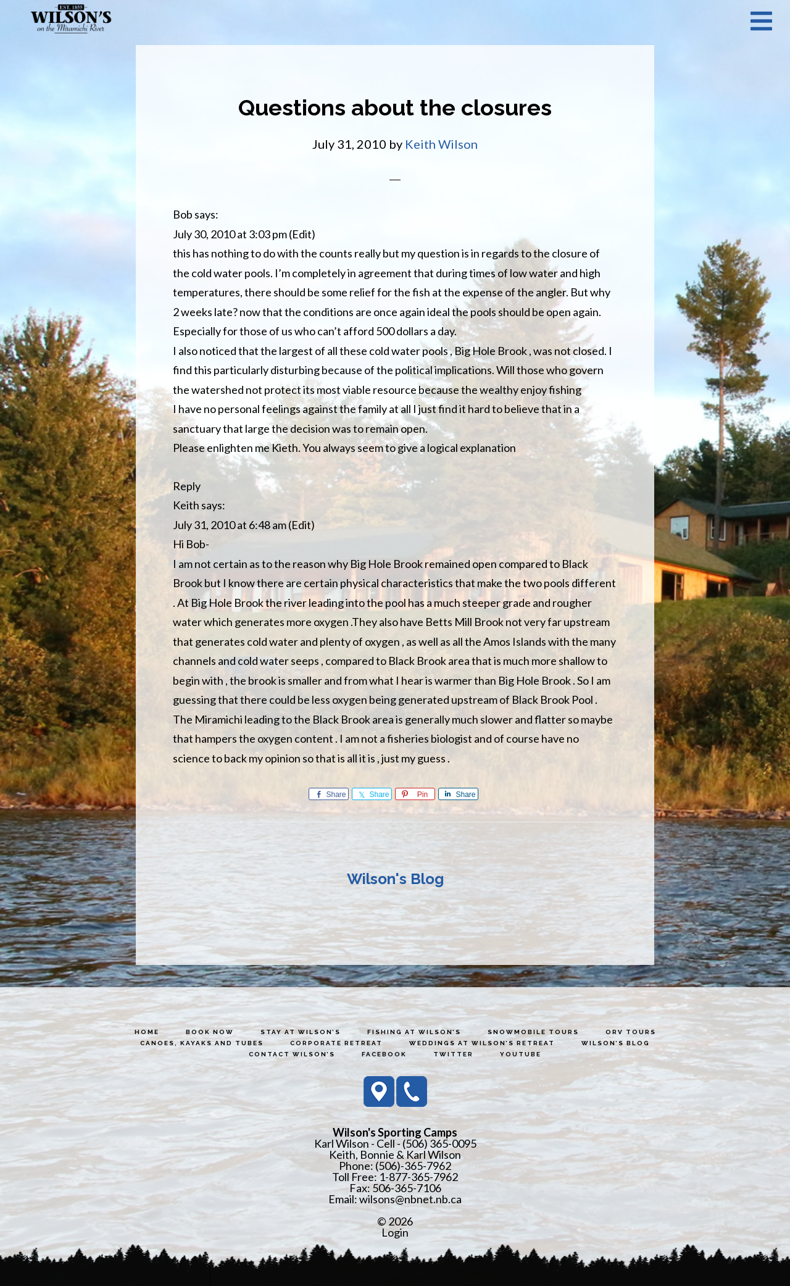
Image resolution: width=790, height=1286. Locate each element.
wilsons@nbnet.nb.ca (410, 1199)
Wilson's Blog (395, 879)
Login (395, 1232)
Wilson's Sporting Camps (71, 20)
